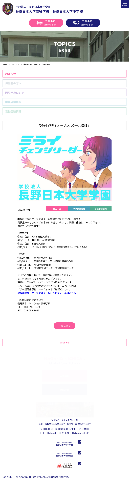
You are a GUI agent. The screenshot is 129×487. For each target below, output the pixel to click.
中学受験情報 (13, 102)
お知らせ (10, 74)
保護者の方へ (13, 83)
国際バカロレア (14, 93)
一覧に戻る (64, 325)
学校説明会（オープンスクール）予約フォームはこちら (46, 292)
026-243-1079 (55, 433)
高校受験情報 (13, 111)
